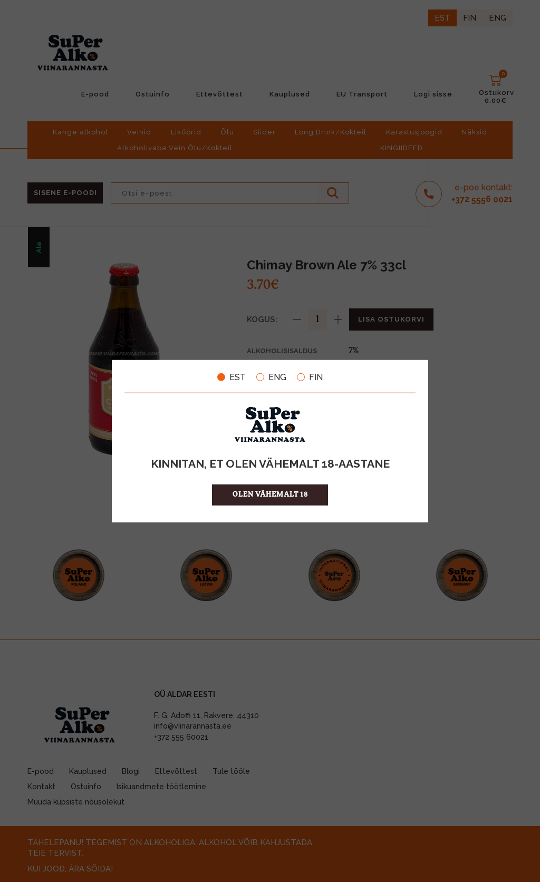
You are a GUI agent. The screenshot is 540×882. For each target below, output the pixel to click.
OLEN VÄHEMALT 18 (270, 494)
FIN (310, 377)
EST (231, 377)
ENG (271, 377)
